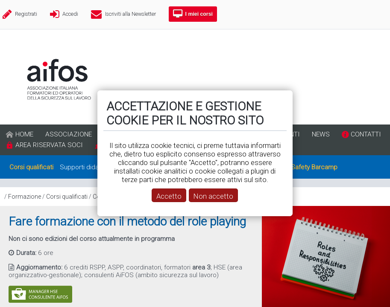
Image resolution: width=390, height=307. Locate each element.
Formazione (24, 196)
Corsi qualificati (67, 196)
